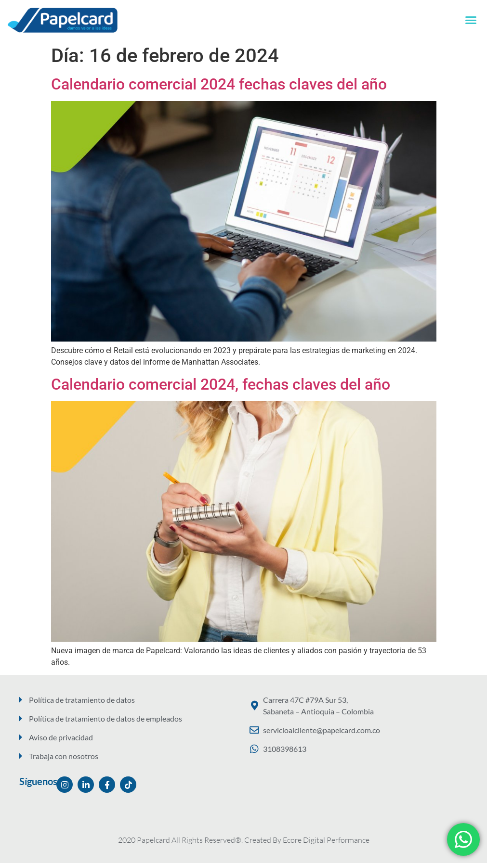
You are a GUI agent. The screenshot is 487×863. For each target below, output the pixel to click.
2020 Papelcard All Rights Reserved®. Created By (200, 840)
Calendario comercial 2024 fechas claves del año (219, 84)
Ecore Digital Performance (326, 840)
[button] (471, 20)
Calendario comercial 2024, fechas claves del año (220, 384)
